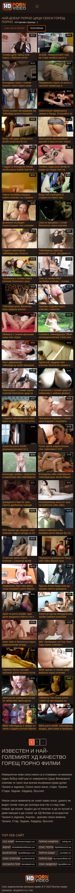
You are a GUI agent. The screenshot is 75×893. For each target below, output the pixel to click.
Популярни (36, 28)
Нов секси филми (14, 28)
